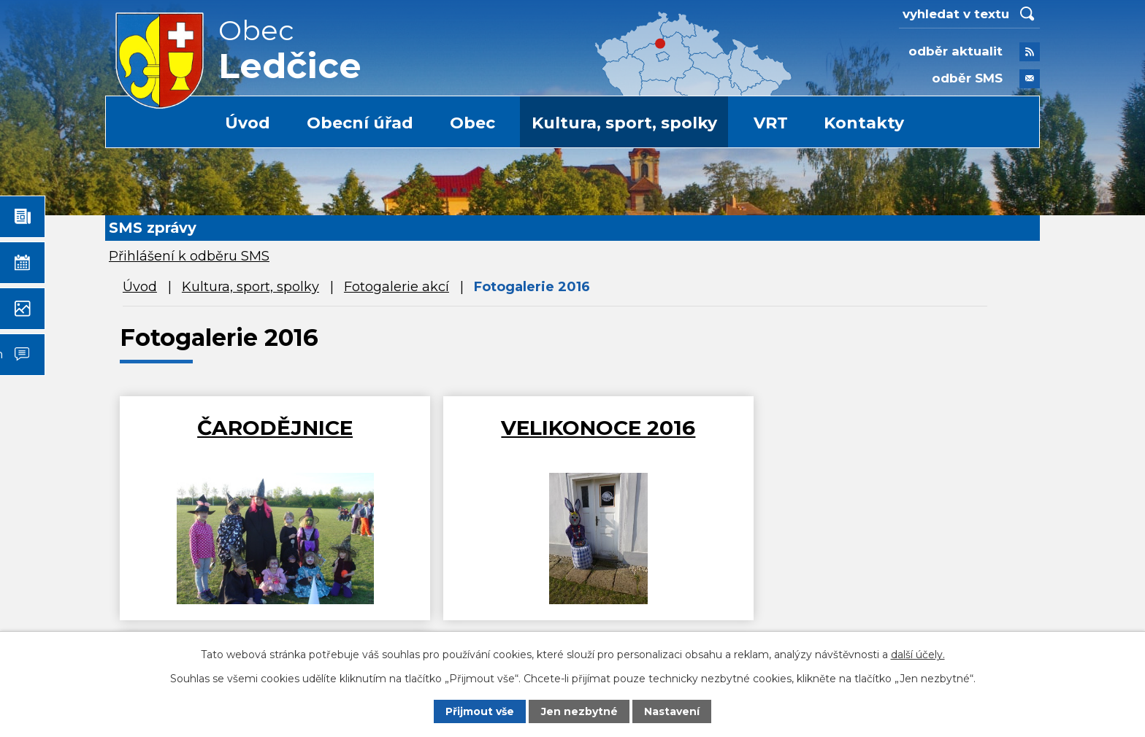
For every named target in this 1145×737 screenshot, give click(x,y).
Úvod (247, 123)
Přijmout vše (479, 711)
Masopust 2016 (876, 427)
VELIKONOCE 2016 (571, 427)
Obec (472, 123)
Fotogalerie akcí (396, 287)
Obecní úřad (360, 123)
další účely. (918, 653)
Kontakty (864, 123)
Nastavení (672, 711)
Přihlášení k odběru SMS (189, 256)
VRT (771, 123)
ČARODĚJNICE (266, 427)
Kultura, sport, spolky (624, 123)
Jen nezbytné (579, 711)
